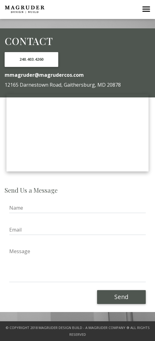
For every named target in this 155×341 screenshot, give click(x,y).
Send (121, 297)
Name (16, 207)
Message (19, 251)
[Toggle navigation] (146, 9)
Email (15, 229)
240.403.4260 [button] (31, 59)
